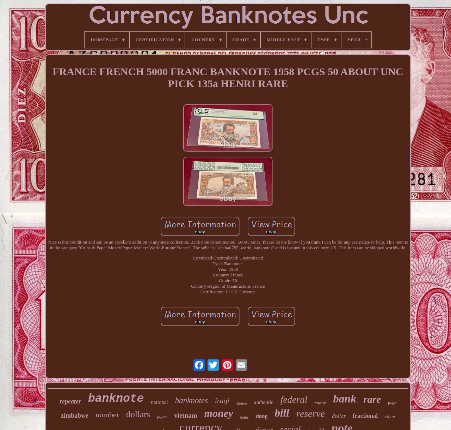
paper (162, 416)
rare (372, 399)
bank (344, 398)
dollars (138, 414)
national (159, 402)
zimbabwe (74, 415)
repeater (70, 401)
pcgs (392, 402)
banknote (116, 398)
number (107, 414)
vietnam (185, 415)
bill (282, 413)
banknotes (191, 400)
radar (320, 403)
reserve (310, 413)
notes (244, 417)
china (390, 416)
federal (293, 399)
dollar (339, 416)
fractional (365, 415)
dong (262, 416)
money (218, 413)
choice (241, 403)
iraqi (222, 400)
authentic (263, 402)
